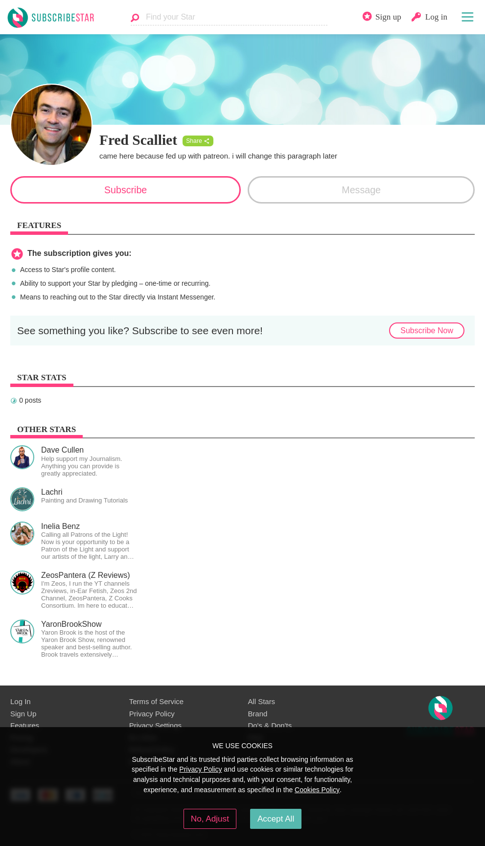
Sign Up (23, 713)
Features (24, 725)
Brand (257, 713)
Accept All (275, 818)
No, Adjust (210, 818)
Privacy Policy (152, 713)
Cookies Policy (317, 790)
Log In (20, 701)
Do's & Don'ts (270, 725)
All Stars (261, 701)
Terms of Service (156, 701)
